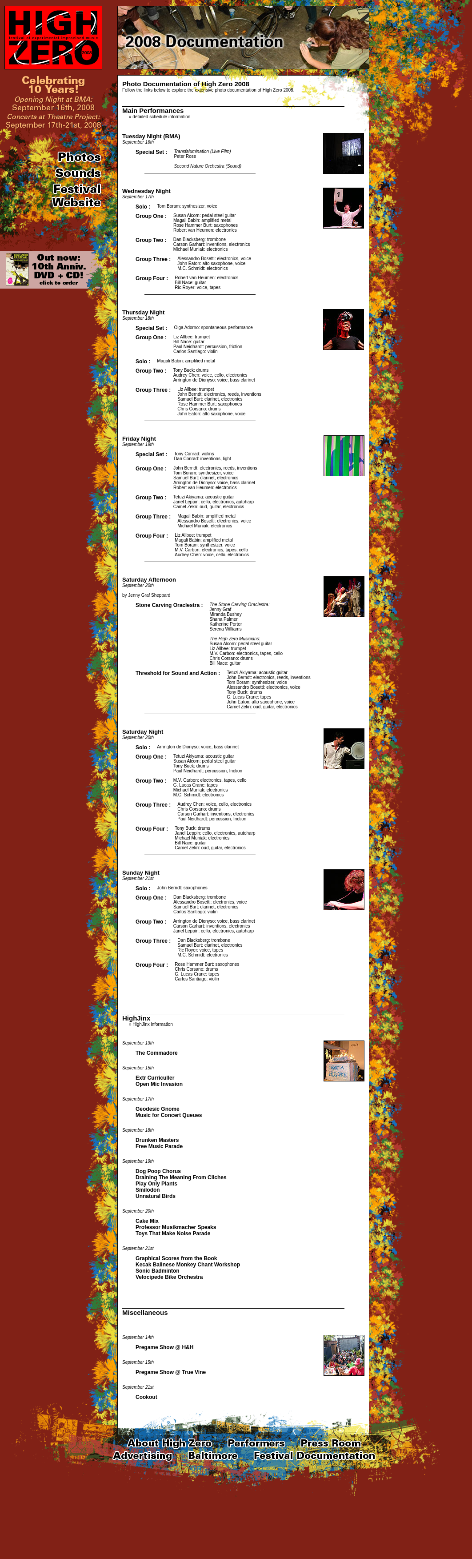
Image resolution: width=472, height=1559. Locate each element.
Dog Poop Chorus (158, 1171)
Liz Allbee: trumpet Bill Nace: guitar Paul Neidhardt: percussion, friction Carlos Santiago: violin (207, 344)
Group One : (151, 216)
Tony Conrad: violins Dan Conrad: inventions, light (202, 456)
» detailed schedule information (159, 116)
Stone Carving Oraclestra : (169, 605)
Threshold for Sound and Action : (178, 673)
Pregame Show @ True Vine (171, 1372)
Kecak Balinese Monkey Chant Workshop (188, 1265)
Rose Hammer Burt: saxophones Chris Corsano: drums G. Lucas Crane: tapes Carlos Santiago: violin (207, 971)
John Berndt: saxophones (182, 887)
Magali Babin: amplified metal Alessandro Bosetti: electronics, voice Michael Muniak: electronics (214, 521)
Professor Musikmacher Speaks (176, 1227)
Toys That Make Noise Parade (173, 1233)
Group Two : (151, 240)
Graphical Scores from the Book (176, 1258)
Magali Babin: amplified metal (186, 360)
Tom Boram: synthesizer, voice (187, 206)
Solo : (143, 207)
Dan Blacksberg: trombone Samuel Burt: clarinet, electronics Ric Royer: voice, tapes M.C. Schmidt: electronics (209, 947)
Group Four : (152, 278)
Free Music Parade (159, 1146)
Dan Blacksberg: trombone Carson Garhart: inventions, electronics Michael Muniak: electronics (211, 244)
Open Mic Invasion (159, 1084)
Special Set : (151, 152)
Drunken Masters (157, 1140)
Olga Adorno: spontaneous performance (213, 327)
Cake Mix (147, 1221)
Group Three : (153, 259)
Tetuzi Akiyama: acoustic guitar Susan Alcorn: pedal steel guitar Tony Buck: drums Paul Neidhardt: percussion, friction (207, 763)
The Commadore (157, 1053)
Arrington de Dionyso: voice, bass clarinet (198, 746)
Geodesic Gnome (158, 1109)
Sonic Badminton (158, 1271)
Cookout (146, 1397)
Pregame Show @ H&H (164, 1347)
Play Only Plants (156, 1184)
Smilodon (148, 1190)
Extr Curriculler (155, 1078)
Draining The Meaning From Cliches (181, 1177)
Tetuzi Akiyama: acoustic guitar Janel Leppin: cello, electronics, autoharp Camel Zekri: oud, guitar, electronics (213, 501)
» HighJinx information (151, 1024)
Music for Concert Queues (169, 1115)
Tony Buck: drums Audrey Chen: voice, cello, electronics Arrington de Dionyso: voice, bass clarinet (214, 375)
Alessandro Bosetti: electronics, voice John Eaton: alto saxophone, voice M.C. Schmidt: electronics (214, 263)
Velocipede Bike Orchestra (169, 1277)
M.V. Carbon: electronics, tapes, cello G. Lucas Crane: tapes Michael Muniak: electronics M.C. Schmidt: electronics (210, 787)
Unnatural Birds (156, 1196)
